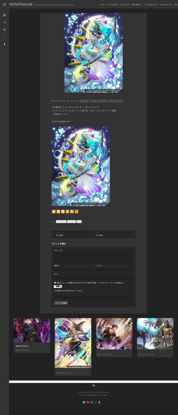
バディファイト (118, 102)
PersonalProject (147, 4)
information (120, 4)
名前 (56, 266)
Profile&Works (108, 4)
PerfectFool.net (26, 4)
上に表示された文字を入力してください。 (69, 291)
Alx (106, 396)
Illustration (131, 4)
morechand (74, 102)
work (79, 222)
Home (98, 4)
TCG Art (94, 102)
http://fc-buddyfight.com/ (63, 122)
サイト (56, 275)
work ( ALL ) (104, 102)
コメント (58, 251)
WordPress (93, 396)
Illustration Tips (161, 4)
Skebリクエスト (22, 347)
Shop (171, 4)
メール (98, 266)
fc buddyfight (61, 222)
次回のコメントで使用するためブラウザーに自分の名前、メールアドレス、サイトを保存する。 (90, 283)
